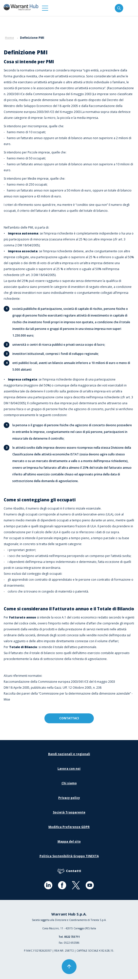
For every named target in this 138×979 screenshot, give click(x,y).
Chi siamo (69, 783)
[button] (45, 8)
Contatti (69, 871)
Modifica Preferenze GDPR (69, 827)
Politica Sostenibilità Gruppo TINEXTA (69, 856)
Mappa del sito (69, 841)
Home (9, 38)
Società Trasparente (69, 812)
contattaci (69, 718)
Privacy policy (69, 798)
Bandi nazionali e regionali (69, 754)
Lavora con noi (69, 768)
